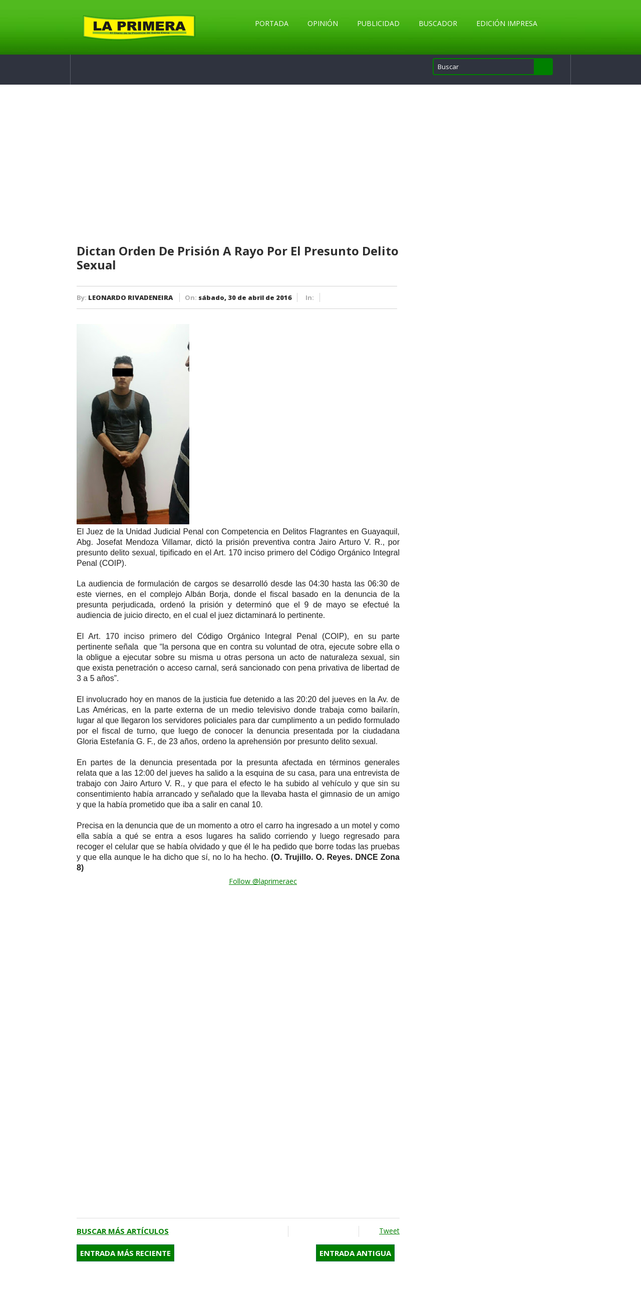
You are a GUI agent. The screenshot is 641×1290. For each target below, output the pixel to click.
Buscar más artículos (123, 1231)
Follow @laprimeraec (263, 881)
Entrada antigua (355, 1253)
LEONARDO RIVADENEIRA (130, 297)
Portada (271, 23)
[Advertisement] (238, 165)
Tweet (389, 1230)
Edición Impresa (506, 23)
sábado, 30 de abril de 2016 (245, 297)
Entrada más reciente (125, 1253)
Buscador (438, 23)
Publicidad (378, 23)
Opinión (322, 23)
